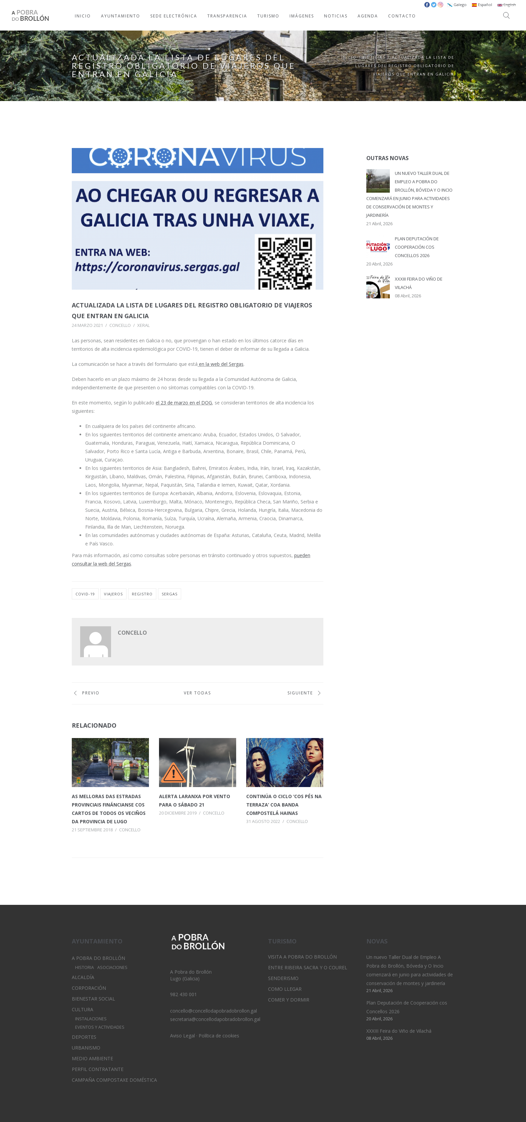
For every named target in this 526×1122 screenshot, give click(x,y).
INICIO (83, 16)
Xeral (143, 325)
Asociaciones (112, 967)
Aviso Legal (182, 1035)
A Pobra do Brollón (98, 958)
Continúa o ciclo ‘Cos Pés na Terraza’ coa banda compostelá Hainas (284, 804)
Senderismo (283, 978)
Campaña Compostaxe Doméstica (114, 1080)
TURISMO (268, 16)
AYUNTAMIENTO (120, 16)
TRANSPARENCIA (227, 16)
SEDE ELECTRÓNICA (173, 16)
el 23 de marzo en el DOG (184, 402)
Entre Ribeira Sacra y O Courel (307, 967)
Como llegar (285, 989)
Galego (457, 4)
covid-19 (85, 593)
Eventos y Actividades (99, 1027)
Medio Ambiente (92, 1058)
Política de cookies (219, 1035)
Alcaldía (83, 977)
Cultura (82, 1009)
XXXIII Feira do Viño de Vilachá (398, 1031)
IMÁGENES (302, 16)
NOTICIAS (336, 16)
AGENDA (368, 16)
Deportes (84, 1037)
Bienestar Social (93, 998)
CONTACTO (402, 16)
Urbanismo (86, 1047)
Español (482, 4)
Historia (84, 967)
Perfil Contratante (97, 1069)
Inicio (349, 57)
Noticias (374, 57)
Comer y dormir (288, 999)
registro (142, 593)
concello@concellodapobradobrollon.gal (213, 1011)
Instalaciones (91, 1019)
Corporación (89, 988)
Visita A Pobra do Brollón (302, 957)
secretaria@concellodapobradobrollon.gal (215, 1019)
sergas (169, 593)
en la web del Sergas (221, 364)
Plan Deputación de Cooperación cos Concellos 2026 (417, 247)
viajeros (113, 593)
